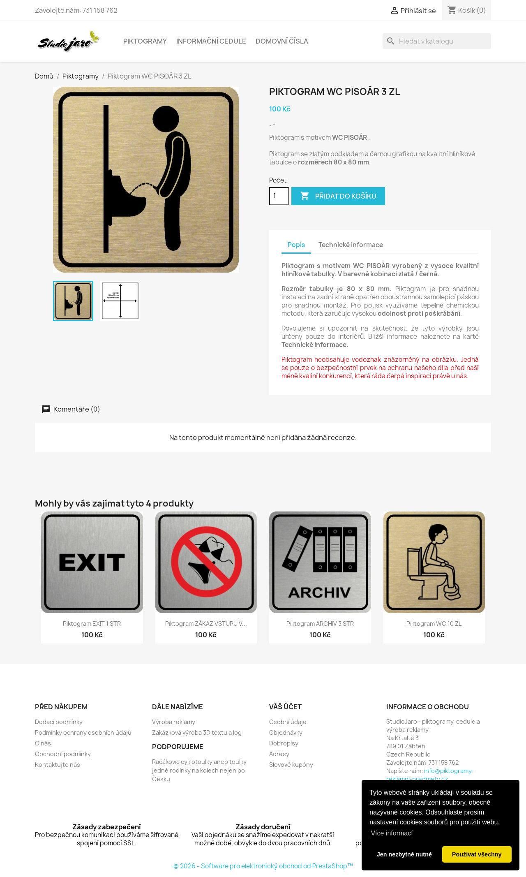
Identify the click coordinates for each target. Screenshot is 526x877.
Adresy (279, 754)
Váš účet (285, 706)
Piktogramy (145, 41)
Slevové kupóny (291, 764)
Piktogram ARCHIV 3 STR (320, 623)
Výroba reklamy (173, 722)
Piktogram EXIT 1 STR (92, 623)
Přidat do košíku (338, 196)
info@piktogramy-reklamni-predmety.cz (430, 775)
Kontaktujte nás (57, 764)
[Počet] (279, 196)
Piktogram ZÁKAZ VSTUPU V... (206, 623)
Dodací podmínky (59, 722)
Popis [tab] (296, 245)
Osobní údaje (288, 722)
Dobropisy (283, 743)
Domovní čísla (282, 41)
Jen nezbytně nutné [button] (404, 854)
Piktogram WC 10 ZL (433, 623)
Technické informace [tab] (350, 245)
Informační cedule (211, 41)
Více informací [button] (392, 833)
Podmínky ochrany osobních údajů (83, 732)
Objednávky (285, 732)
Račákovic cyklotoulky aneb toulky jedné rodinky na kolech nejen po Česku (199, 770)
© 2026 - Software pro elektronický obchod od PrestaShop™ (263, 866)
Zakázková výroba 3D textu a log (197, 732)
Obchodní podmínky (63, 754)
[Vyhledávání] (437, 41)
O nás (43, 743)
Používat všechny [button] (477, 854)
